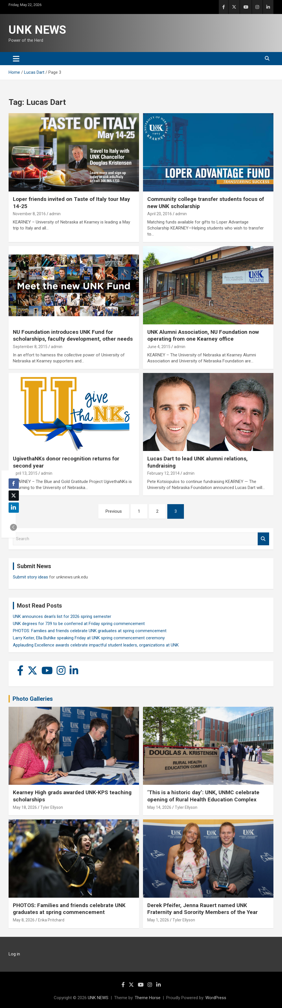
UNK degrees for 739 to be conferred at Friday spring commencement (79, 623)
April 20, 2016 (159, 213)
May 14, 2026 (159, 807)
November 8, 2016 (29, 213)
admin (55, 213)
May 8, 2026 (24, 920)
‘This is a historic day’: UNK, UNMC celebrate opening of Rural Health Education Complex (203, 796)
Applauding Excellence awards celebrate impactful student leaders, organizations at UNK (96, 645)
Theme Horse (147, 997)
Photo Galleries (33, 698)
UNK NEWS (37, 30)
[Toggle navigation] (16, 58)
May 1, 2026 (158, 920)
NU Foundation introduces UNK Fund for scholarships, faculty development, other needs (73, 335)
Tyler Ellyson (51, 807)
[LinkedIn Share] (14, 507)
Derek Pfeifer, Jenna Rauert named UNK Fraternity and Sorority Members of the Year (202, 909)
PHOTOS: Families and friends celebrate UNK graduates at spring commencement (89, 630)
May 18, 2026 (25, 807)
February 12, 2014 (163, 473)
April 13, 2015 (25, 473)
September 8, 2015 (30, 346)
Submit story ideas (30, 577)
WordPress (215, 997)
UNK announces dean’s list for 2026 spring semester (62, 616)
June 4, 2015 (158, 346)
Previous (114, 511)
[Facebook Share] (14, 483)
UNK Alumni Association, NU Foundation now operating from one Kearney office (203, 335)
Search (263, 538)
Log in (14, 954)
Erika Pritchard (51, 920)
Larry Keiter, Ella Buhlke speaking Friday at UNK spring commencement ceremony (89, 637)
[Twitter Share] (14, 495)
